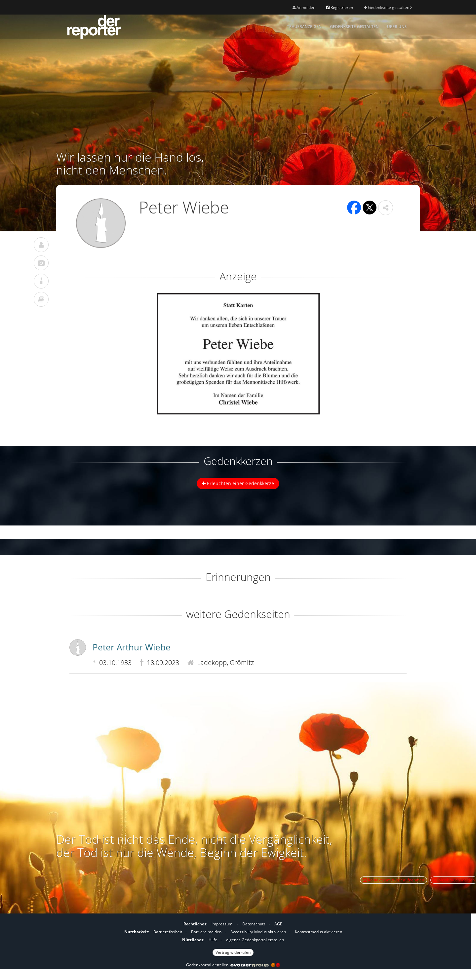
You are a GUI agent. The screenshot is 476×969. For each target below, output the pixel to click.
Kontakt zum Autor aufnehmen (393, 880)
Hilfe (213, 940)
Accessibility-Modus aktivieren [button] (258, 932)
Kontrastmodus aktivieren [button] (318, 932)
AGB (278, 924)
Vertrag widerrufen (233, 952)
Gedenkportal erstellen (233, 965)
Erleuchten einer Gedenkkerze (238, 483)
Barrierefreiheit (167, 932)
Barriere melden (206, 932)
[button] (385, 207)
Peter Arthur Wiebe (132, 647)
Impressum (222, 924)
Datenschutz (253, 924)
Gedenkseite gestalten (388, 7)
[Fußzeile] (233, 937)
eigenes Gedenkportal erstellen (255, 940)
